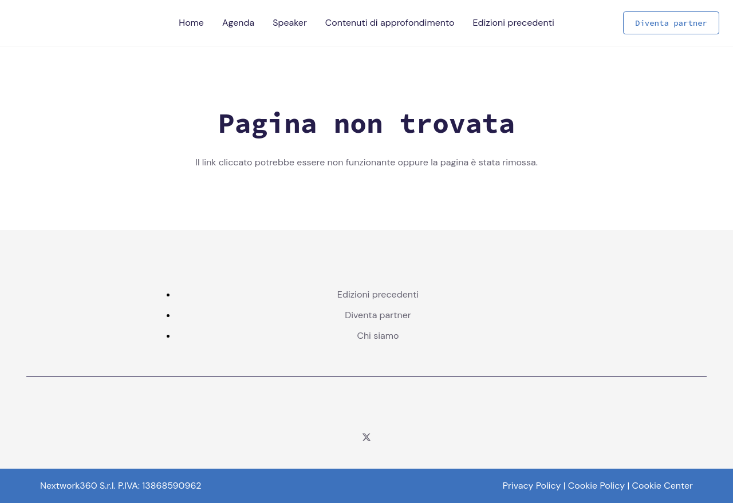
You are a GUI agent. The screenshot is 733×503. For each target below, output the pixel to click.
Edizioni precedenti (378, 294)
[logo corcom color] (366, 407)
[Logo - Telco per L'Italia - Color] (28, 23)
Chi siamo (378, 336)
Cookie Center (662, 486)
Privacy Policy (532, 486)
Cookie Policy (596, 486)
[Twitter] (366, 437)
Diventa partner (378, 315)
